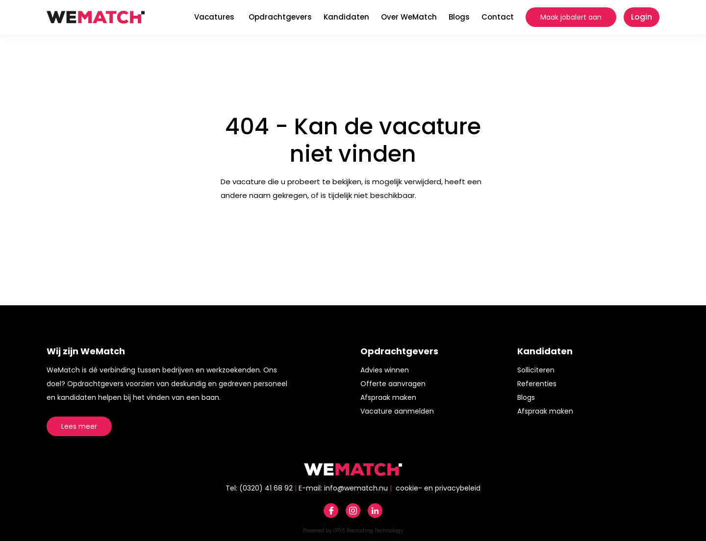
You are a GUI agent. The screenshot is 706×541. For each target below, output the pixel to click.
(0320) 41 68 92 (266, 488)
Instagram (353, 510)
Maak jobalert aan (571, 17)
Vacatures (214, 17)
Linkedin (375, 510)
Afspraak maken (388, 397)
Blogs (459, 17)
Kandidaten (346, 17)
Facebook (331, 510)
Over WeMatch (409, 17)
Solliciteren (536, 370)
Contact (497, 17)
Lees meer (79, 426)
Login (641, 17)
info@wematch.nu (356, 488)
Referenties (536, 384)
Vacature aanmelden (397, 411)
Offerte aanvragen (393, 384)
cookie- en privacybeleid (438, 488)
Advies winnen (384, 370)
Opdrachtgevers (280, 17)
